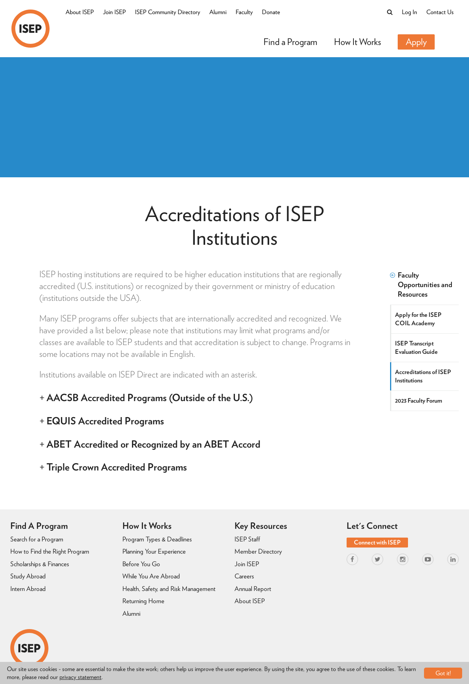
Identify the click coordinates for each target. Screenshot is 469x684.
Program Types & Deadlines (157, 539)
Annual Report (252, 588)
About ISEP (80, 12)
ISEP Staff (247, 539)
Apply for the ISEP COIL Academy (418, 319)
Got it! (443, 673)
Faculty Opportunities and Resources (421, 285)
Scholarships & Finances (39, 564)
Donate (271, 12)
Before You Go (141, 564)
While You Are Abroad (151, 576)
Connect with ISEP (377, 542)
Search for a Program (36, 539)
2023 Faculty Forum (418, 400)
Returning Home (143, 601)
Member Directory (258, 551)
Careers (244, 576)
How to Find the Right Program (49, 551)
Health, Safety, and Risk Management (168, 588)
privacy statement (80, 677)
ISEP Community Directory (167, 12)
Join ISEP (114, 12)
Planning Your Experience (154, 551)
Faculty (244, 12)
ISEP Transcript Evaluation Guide (416, 347)
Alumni (217, 12)
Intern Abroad (28, 588)
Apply (416, 41)
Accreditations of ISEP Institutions (423, 376)
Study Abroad (28, 576)
